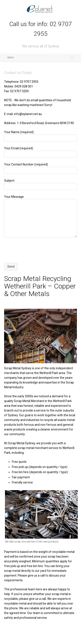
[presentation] (37, 250)
